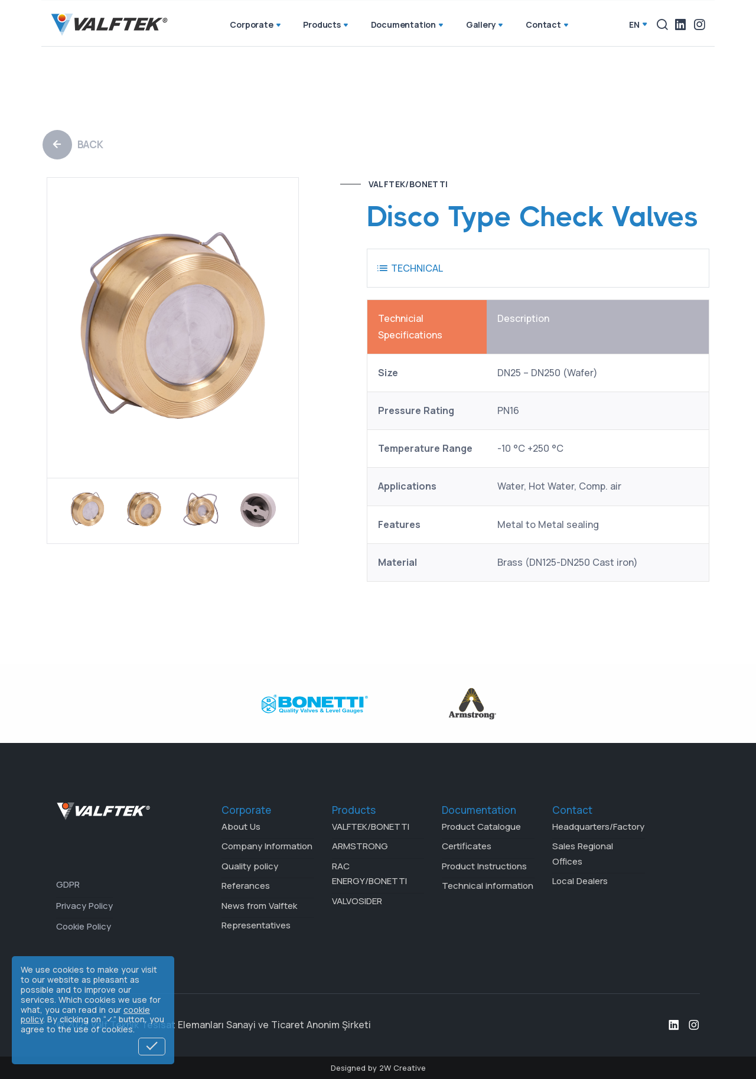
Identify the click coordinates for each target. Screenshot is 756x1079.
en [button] (634, 24)
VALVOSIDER (357, 901)
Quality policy (249, 866)
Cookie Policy (83, 926)
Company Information (266, 846)
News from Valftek (259, 905)
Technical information (487, 885)
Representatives (256, 925)
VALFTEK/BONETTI (408, 184)
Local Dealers (580, 881)
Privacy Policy (84, 905)
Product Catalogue (481, 826)
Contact (548, 25)
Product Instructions (484, 866)
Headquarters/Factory (598, 826)
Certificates (466, 846)
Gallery (485, 25)
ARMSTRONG (360, 846)
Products (326, 25)
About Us (240, 826)
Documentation (408, 25)
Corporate (256, 25)
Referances (245, 885)
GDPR (68, 884)
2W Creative (402, 1067)
